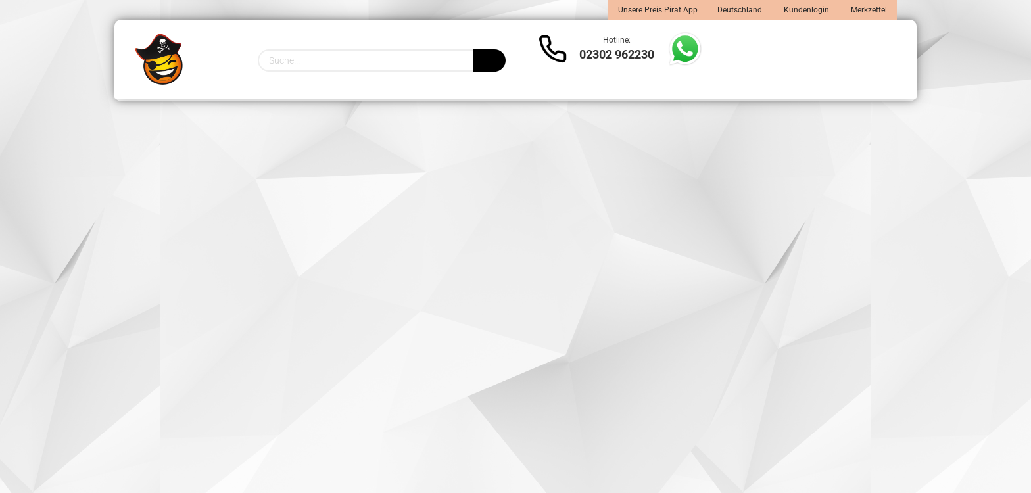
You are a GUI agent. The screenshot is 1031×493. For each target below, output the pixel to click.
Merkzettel (868, 9)
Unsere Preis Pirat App (658, 9)
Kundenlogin (805, 9)
